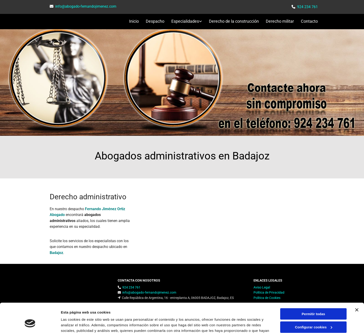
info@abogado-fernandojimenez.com (85, 6)
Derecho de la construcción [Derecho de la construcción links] (234, 21)
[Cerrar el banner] (356, 284)
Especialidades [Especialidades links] (185, 21)
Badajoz (56, 253)
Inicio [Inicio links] (134, 21)
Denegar (313, 315)
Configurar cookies (313, 302)
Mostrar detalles (74, 324)
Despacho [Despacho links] (155, 21)
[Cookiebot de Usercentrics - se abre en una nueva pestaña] (30, 323)
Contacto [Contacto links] (309, 21)
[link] (183, 21)
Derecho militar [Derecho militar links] (280, 21)
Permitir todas (313, 289)
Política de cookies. (178, 311)
